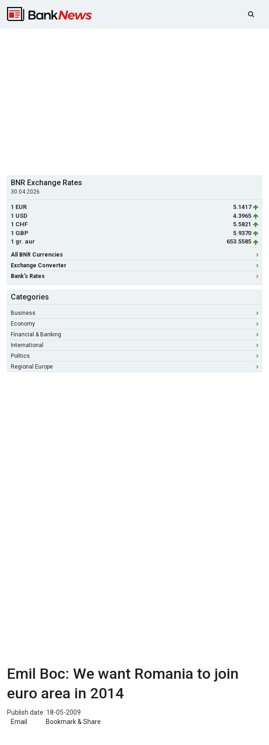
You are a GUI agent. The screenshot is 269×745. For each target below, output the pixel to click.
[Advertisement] (138, 100)
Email (18, 721)
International (134, 345)
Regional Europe (134, 366)
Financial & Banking (134, 334)
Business (134, 313)
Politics (134, 356)
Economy (134, 323)
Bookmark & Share (73, 721)
